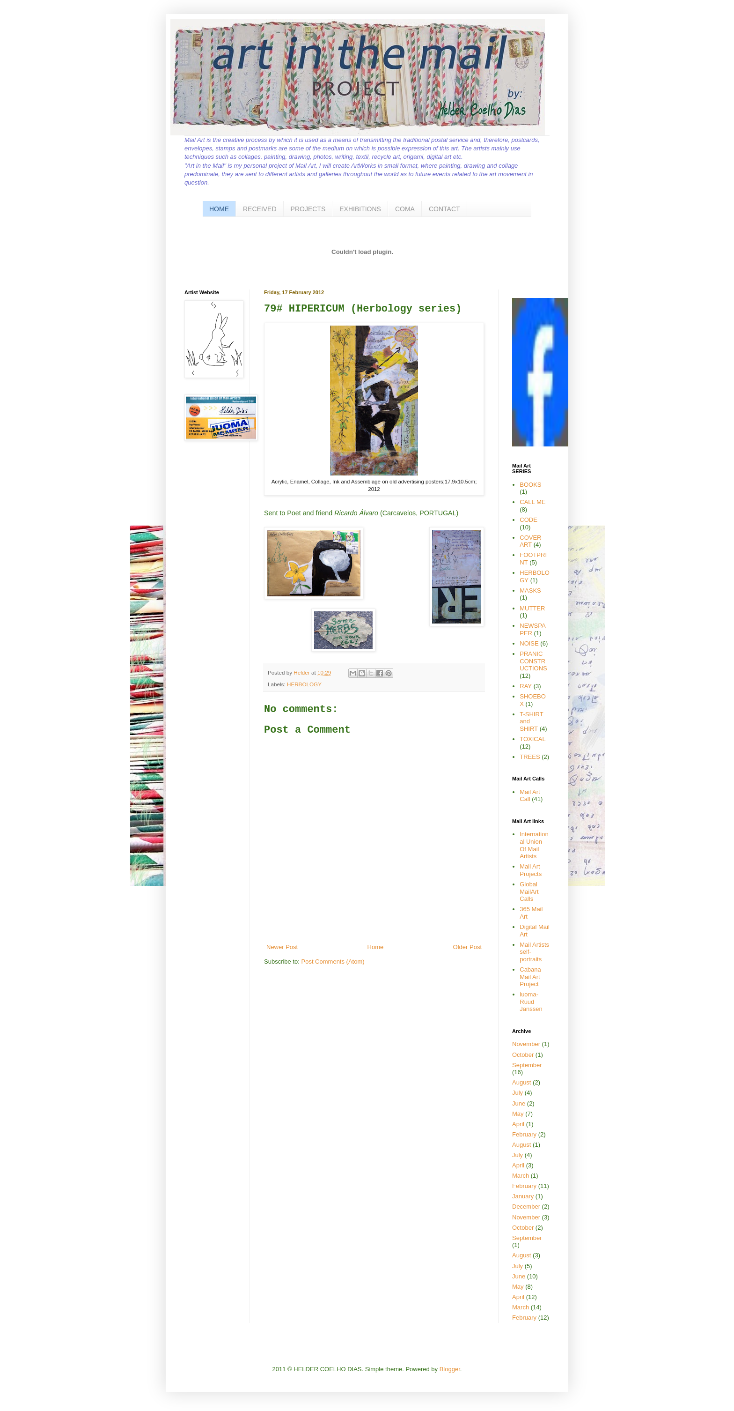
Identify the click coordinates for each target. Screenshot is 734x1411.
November (526, 1043)
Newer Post (282, 947)
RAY (526, 686)
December (526, 1206)
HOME (219, 209)
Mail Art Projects (531, 870)
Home (375, 947)
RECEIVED (260, 209)
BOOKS (530, 484)
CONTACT (444, 209)
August (521, 1082)
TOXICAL (532, 739)
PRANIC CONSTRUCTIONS (533, 661)
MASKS (530, 590)
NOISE (529, 643)
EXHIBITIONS (360, 209)
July (517, 1092)
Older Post (467, 947)
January (523, 1196)
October (523, 1054)
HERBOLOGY (304, 684)
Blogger (450, 1369)
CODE (528, 519)
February (524, 1134)
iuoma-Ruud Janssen (531, 1001)
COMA (405, 209)
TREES (530, 756)
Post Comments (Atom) (333, 961)
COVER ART (530, 541)
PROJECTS (308, 209)
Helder (302, 672)
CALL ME (532, 501)
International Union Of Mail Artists (534, 845)
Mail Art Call (530, 795)
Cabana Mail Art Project (530, 977)
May (518, 1113)
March (520, 1175)
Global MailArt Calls (529, 891)
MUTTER (532, 608)
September (527, 1065)
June (518, 1103)
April (518, 1124)
